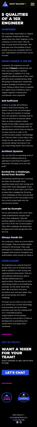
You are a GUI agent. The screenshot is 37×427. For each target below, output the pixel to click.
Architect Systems (12, 151)
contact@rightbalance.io (18, 417)
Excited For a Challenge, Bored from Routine (16, 173)
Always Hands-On (12, 237)
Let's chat (15, 372)
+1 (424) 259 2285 (19, 420)
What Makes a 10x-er (16, 61)
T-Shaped (13, 68)
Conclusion (10, 260)
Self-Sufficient (10, 100)
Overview (9, 29)
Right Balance (18, 415)
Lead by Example (12, 208)
